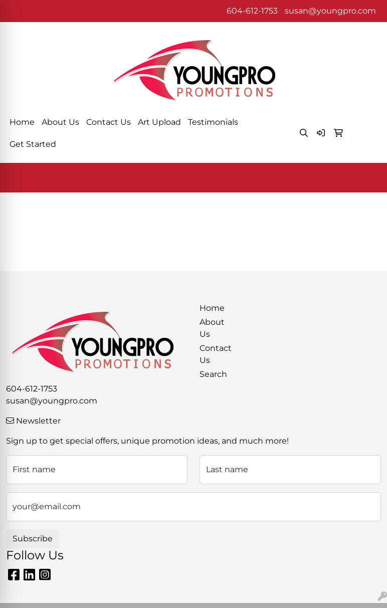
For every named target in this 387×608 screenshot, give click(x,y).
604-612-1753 (252, 11)
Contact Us (108, 122)
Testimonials (213, 122)
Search (213, 374)
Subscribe (33, 538)
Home (22, 122)
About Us (60, 122)
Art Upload (159, 122)
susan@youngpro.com (330, 11)
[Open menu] (367, 178)
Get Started (33, 144)
